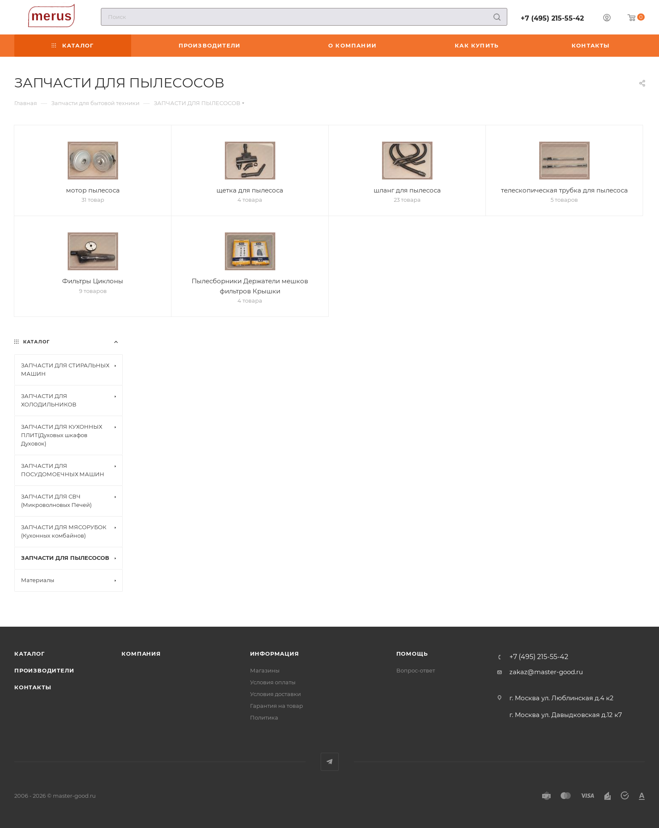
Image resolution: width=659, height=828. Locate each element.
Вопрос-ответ (415, 670)
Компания (141, 653)
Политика (264, 717)
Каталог (29, 653)
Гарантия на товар (276, 705)
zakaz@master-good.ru (546, 672)
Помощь (412, 653)
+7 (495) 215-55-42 (552, 18)
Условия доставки (275, 694)
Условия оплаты (272, 682)
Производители (44, 670)
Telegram (330, 762)
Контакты (32, 687)
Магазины (264, 670)
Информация (274, 653)
